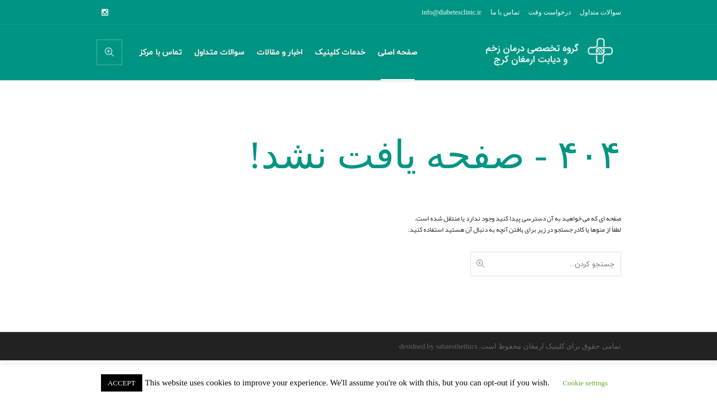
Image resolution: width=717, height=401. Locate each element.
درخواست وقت (549, 12)
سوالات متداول (600, 12)
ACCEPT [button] (122, 383)
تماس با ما (504, 12)
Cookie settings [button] (585, 383)
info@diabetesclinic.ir (452, 12)
